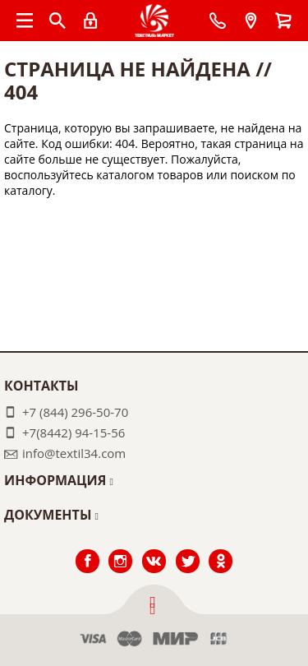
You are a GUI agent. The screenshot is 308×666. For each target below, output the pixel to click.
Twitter (187, 549)
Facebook (87, 549)
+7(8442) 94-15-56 (73, 432)
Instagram (121, 549)
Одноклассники (221, 549)
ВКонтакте (154, 549)
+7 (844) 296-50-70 (75, 412)
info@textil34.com (74, 453)
